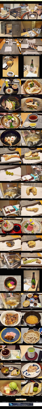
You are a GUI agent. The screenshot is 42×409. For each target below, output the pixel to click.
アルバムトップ (2, 0)
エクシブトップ (8, 0)
